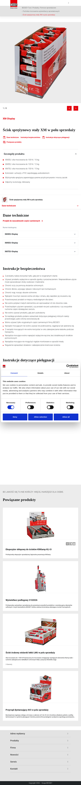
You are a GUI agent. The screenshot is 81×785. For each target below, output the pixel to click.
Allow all (66, 417)
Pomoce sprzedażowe (48, 8)
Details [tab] (40, 373)
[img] (40, 62)
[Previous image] (69, 108)
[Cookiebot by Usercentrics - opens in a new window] (68, 366)
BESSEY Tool (26, 8)
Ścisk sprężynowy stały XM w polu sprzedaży (39, 15)
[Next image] (75, 108)
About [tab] (67, 373)
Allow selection (40, 417)
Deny (15, 417)
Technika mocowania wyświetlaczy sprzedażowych (41, 11)
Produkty (35, 8)
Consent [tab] (14, 373)
